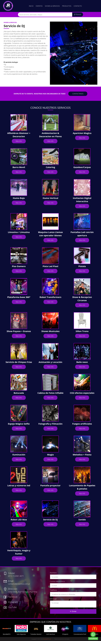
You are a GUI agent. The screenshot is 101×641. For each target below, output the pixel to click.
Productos (66, 6)
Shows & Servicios (52, 6)
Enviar (73, 611)
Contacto (78, 6)
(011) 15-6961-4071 (16, 574)
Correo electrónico (57, 581)
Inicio (31, 6)
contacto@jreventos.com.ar (19, 582)
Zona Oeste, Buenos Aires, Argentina (22, 590)
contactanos (77, 94)
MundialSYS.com (47, 639)
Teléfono (53, 590)
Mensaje (53, 599)
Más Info (19, 141)
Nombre (53, 573)
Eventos (39, 6)
